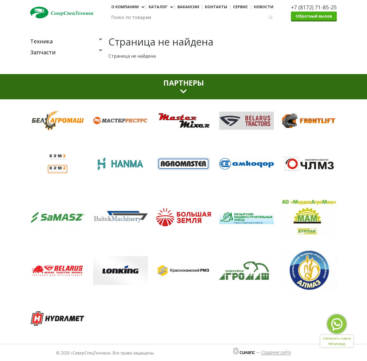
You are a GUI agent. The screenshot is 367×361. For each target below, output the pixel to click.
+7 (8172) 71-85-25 (314, 7)
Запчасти (42, 52)
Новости (263, 7)
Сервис (240, 7)
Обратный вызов (314, 16)
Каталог (158, 7)
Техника (41, 41)
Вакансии (188, 7)
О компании (125, 7)
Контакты (216, 7)
